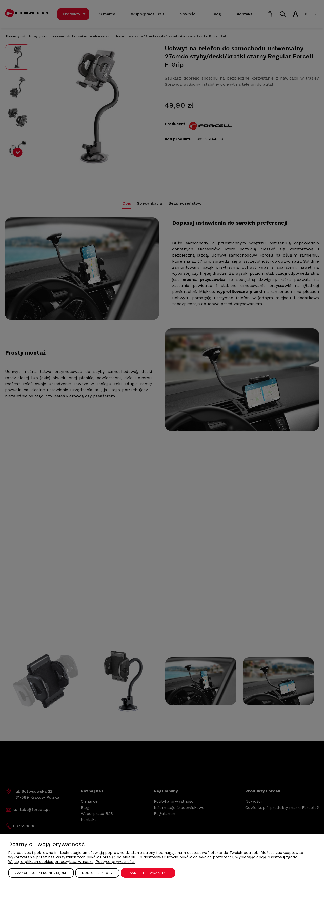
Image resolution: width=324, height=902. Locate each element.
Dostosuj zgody (97, 873)
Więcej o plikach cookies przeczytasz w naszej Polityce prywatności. (71, 861)
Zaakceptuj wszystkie (148, 873)
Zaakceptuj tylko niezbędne (41, 873)
